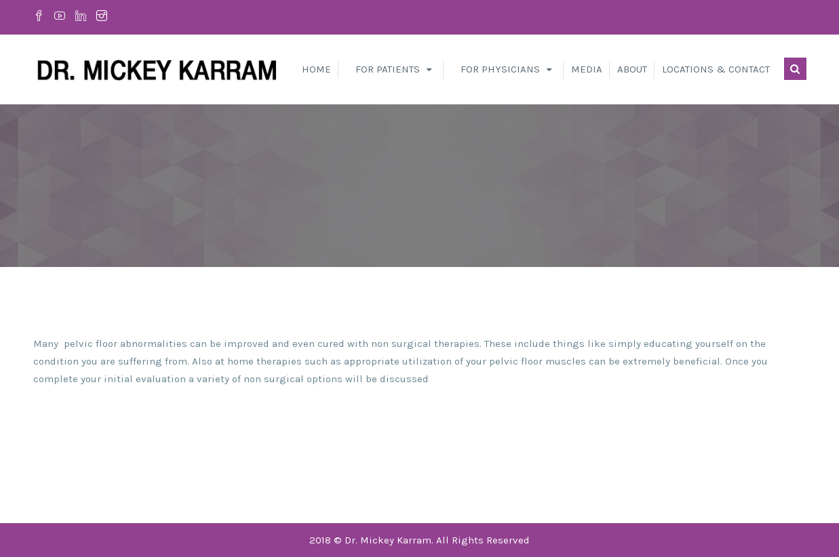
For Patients (387, 69)
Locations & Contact (716, 69)
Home (316, 69)
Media (586, 69)
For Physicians (500, 69)
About (632, 69)
